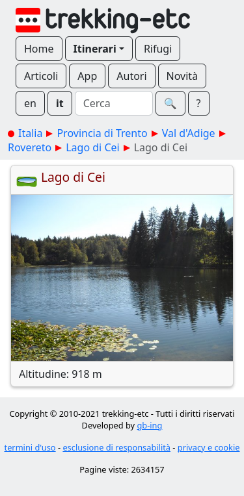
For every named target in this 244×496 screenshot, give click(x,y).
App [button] (87, 76)
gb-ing (149, 425)
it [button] (60, 103)
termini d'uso (30, 447)
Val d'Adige (188, 133)
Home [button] (39, 49)
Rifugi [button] (158, 49)
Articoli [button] (41, 76)
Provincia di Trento (102, 133)
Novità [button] (182, 76)
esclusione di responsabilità (116, 447)
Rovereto (29, 147)
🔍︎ (170, 103)
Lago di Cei (92, 147)
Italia (30, 133)
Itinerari (95, 49)
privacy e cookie (209, 447)
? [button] (199, 103)
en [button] (30, 103)
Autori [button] (131, 76)
